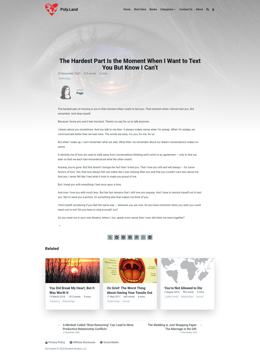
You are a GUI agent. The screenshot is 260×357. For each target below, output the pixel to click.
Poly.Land (69, 9)
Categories (166, 9)
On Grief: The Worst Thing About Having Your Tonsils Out (129, 290)
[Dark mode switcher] (213, 9)
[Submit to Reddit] (116, 237)
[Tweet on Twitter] (110, 237)
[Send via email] (136, 237)
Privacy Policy (55, 342)
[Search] (207, 9)
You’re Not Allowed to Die (183, 288)
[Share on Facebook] (130, 237)
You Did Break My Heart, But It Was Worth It (72, 290)
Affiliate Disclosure (82, 342)
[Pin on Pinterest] (123, 237)
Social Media (109, 342)
